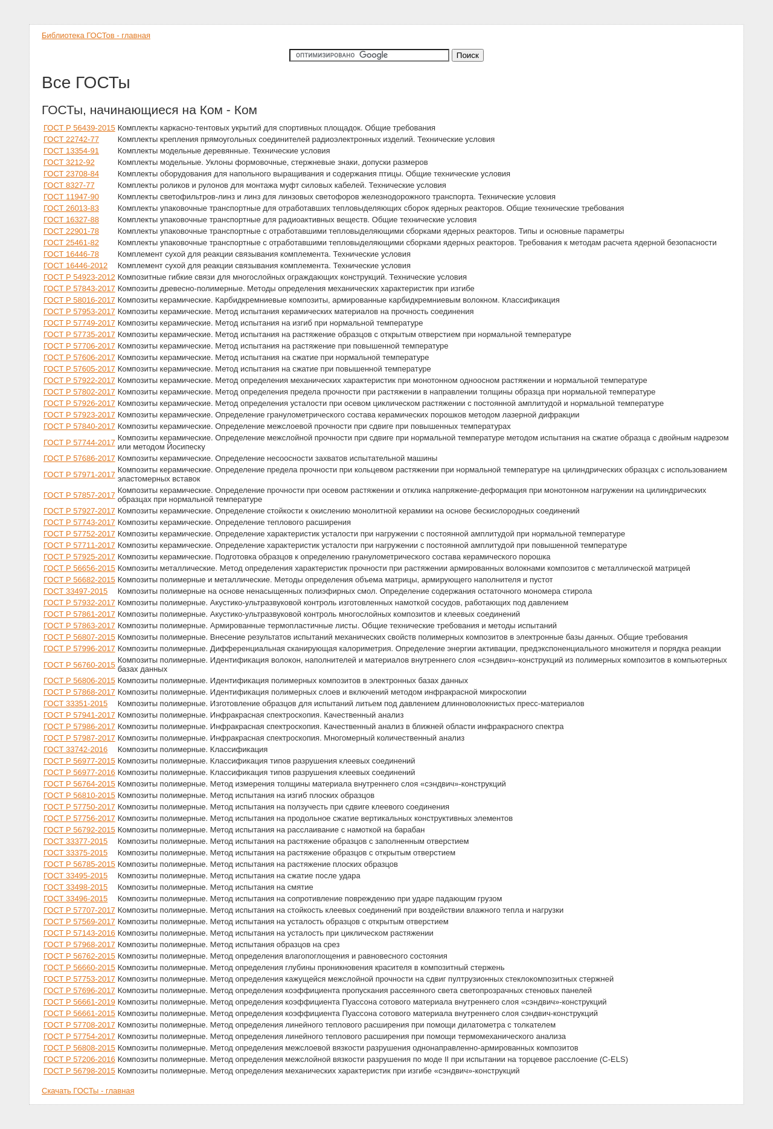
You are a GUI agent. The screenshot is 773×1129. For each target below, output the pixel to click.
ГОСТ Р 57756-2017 (79, 818)
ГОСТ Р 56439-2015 (79, 127)
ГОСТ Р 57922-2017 (79, 380)
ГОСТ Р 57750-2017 (79, 806)
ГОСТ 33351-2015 (75, 703)
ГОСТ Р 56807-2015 (79, 637)
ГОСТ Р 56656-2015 (79, 568)
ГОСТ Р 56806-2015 (79, 680)
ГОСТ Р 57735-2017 (79, 334)
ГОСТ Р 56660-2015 (79, 967)
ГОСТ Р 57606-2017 (79, 357)
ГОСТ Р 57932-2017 (79, 602)
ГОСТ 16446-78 (71, 254)
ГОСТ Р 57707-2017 (79, 910)
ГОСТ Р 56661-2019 (79, 1001)
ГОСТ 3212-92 (69, 162)
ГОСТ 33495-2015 (75, 875)
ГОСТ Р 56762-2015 (79, 955)
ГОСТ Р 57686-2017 (79, 458)
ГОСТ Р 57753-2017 (79, 978)
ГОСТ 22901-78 (71, 231)
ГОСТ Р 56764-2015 (79, 783)
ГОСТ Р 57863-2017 (79, 625)
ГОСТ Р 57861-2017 (79, 614)
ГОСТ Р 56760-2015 (79, 664)
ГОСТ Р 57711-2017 (79, 545)
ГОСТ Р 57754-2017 (79, 1036)
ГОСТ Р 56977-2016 (79, 772)
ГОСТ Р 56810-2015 (79, 795)
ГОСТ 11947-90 (71, 196)
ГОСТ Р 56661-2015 (79, 1013)
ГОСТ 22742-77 (71, 139)
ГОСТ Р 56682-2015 (79, 579)
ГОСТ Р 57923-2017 (79, 414)
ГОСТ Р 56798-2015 (79, 1070)
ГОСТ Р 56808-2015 (79, 1047)
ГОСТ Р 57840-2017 (79, 426)
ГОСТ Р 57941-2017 (79, 714)
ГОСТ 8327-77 (69, 185)
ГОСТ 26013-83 (71, 208)
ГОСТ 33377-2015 (75, 841)
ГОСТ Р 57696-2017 (79, 990)
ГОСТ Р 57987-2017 (79, 737)
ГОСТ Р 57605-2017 (79, 368)
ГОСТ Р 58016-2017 (79, 299)
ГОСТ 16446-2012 (75, 265)
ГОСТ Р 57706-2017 (79, 345)
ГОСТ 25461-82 (71, 242)
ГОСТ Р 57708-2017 (79, 1024)
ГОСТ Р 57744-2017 (79, 442)
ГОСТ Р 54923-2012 (79, 276)
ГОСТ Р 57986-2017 (79, 726)
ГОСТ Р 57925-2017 (79, 556)
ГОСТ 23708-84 (71, 173)
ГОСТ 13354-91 (71, 150)
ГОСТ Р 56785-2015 (79, 864)
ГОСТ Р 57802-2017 (79, 391)
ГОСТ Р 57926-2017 (79, 403)
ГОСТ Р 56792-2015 (79, 829)
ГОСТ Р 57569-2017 (79, 921)
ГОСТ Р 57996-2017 (79, 648)
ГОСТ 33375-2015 (75, 852)
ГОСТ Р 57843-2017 (79, 288)
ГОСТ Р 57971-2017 (79, 474)
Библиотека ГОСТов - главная (96, 35)
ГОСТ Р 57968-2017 (79, 944)
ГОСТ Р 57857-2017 (79, 495)
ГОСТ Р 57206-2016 (79, 1059)
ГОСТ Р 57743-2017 (79, 522)
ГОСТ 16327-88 (71, 219)
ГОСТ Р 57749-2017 (79, 322)
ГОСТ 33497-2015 (75, 591)
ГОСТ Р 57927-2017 (79, 510)
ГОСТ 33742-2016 (75, 749)
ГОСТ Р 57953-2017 (79, 311)
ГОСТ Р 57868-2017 (79, 691)
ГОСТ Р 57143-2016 (79, 933)
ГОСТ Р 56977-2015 (79, 760)
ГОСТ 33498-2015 (75, 887)
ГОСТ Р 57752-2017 (79, 533)
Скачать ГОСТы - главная (88, 1090)
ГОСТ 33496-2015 (75, 898)
